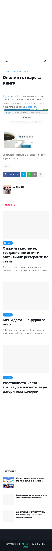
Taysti (6, 96)
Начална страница (12, 71)
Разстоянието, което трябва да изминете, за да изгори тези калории (25, 387)
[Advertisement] (26, 29)
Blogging (26, 544)
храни (25, 71)
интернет (31, 106)
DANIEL (26, 546)
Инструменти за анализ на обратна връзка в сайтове (30, 479)
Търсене (45, 61)
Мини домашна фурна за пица (24, 322)
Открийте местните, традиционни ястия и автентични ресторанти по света (25, 254)
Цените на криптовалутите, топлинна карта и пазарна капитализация (30, 514)
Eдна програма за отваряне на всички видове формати (31, 496)
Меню (6, 61)
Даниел (18, 187)
